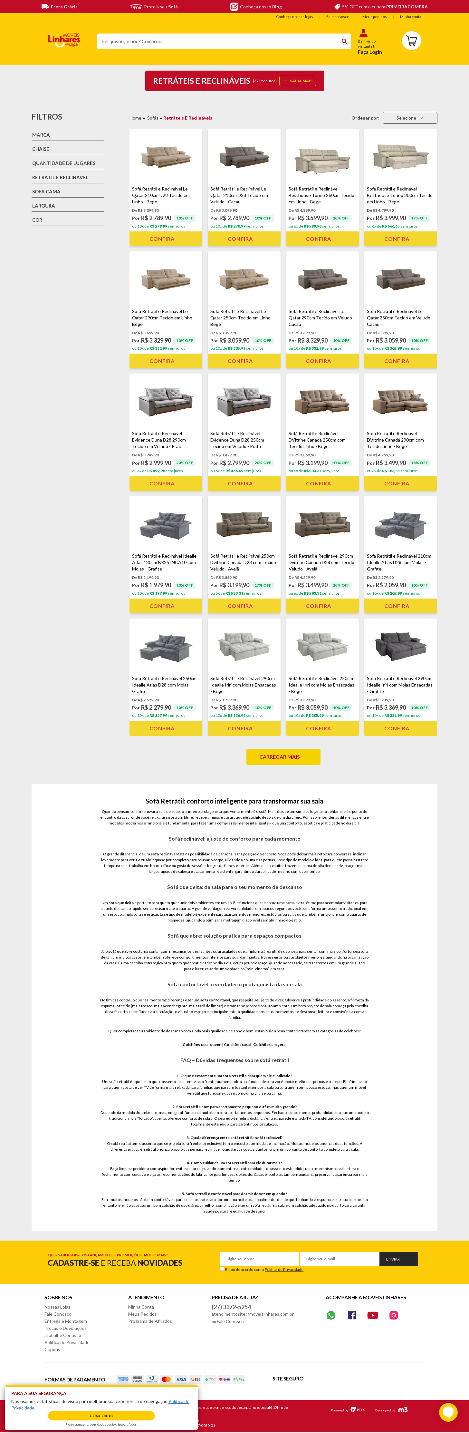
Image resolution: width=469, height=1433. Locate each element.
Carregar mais (279, 757)
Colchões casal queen (202, 1044)
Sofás (152, 118)
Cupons (52, 1349)
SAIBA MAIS (297, 80)
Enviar (393, 1259)
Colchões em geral (269, 1044)
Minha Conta (141, 1307)
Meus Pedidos (142, 1314)
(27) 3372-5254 (231, 1307)
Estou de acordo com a (264, 1269)
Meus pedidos (374, 16)
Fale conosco (337, 16)
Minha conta (410, 16)
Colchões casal (237, 1044)
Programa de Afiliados (150, 1321)
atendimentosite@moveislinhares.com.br (253, 1314)
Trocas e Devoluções (65, 1328)
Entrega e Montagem (65, 1321)
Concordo (101, 1415)
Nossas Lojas (57, 1307)
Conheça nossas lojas (294, 16)
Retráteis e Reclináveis (187, 118)
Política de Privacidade (284, 1269)
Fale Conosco (58, 1314)
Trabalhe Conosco (62, 1335)
